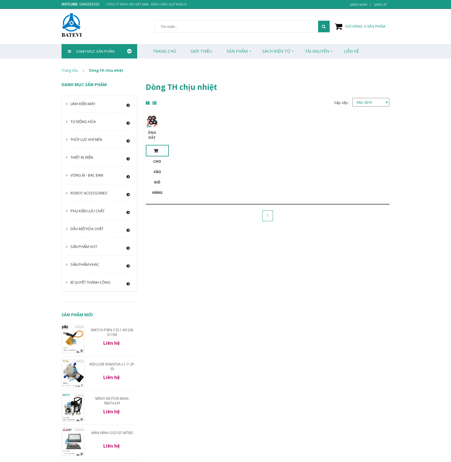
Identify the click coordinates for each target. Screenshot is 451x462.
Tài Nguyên (317, 51)
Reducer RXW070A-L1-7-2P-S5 (112, 366)
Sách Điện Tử (276, 51)
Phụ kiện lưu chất (87, 210)
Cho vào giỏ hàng (157, 150)
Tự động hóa (83, 121)
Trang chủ (164, 51)
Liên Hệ (351, 51)
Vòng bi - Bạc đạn (86, 175)
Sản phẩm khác (84, 264)
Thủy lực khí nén (86, 139)
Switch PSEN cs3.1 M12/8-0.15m (112, 332)
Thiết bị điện (81, 157)
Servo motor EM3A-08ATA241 (112, 401)
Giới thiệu (201, 51)
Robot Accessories (89, 193)
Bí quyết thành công (90, 282)
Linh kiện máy (82, 103)
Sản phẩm (237, 51)
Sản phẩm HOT (83, 246)
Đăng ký (380, 4)
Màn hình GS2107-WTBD (112, 432)
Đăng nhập (358, 4)
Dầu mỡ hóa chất (87, 228)
